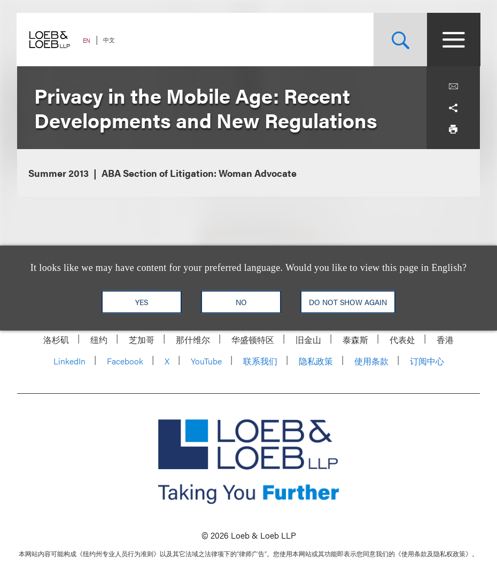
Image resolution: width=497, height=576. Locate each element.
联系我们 (260, 361)
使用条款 (371, 361)
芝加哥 (141, 339)
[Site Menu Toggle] (453, 39)
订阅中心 (427, 361)
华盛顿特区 (252, 339)
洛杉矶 (56, 339)
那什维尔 (193, 339)
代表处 (402, 339)
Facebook (125, 361)
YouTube (206, 361)
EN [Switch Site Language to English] (87, 40)
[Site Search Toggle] (399, 39)
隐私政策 (316, 361)
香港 (445, 339)
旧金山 (308, 339)
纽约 (98, 339)
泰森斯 (355, 339)
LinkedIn (69, 361)
